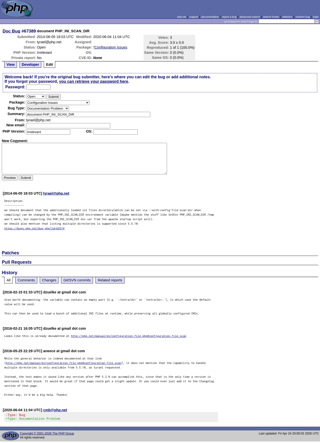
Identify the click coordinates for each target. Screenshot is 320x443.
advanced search (250, 16)
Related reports (110, 280)
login (316, 16)
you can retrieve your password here (93, 81)
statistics (287, 16)
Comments (26, 280)
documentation (210, 16)
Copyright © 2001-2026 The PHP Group (47, 435)
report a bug (229, 16)
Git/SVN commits (77, 280)
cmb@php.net (55, 410)
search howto (271, 16)
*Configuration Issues (110, 47)
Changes (49, 280)
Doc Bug (11, 31)
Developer (30, 65)
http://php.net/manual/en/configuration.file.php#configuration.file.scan (128, 335)
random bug (303, 16)
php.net (181, 16)
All (8, 280)
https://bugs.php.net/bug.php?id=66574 (34, 228)
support (193, 16)
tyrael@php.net (56, 193)
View (10, 65)
